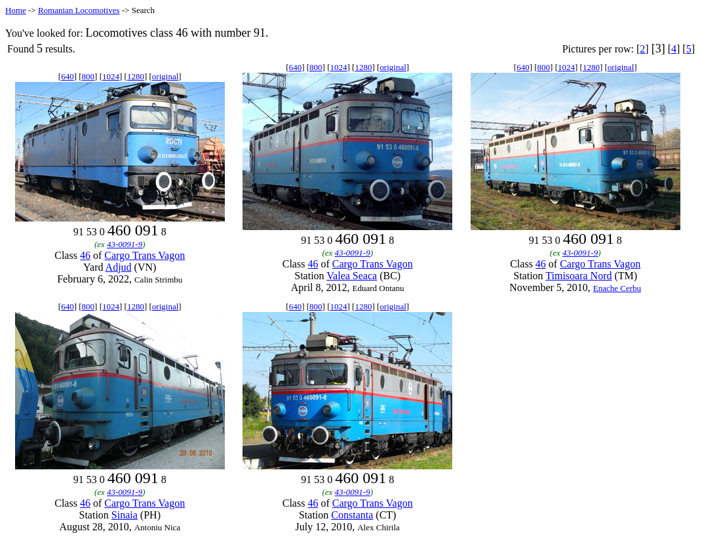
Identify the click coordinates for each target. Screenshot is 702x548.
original (165, 76)
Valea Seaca (351, 275)
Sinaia (124, 514)
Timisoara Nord (578, 275)
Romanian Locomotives (79, 10)
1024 (110, 76)
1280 (135, 76)
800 (88, 76)
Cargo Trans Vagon (144, 255)
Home (15, 10)
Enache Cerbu (617, 288)
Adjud (119, 267)
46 (85, 255)
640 (67, 76)
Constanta (352, 514)
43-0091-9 (124, 244)
